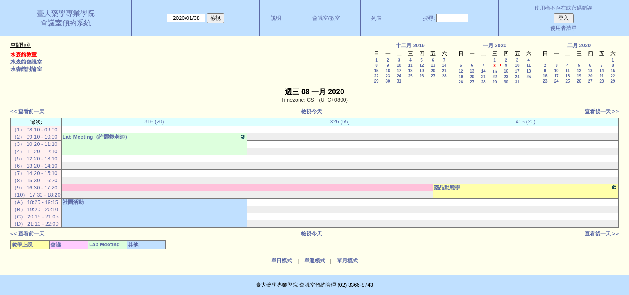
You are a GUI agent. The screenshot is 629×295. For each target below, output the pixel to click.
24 (399, 76)
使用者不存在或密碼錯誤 (563, 8)
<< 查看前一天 (27, 111)
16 (387, 71)
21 (444, 71)
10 (399, 65)
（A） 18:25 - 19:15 (35, 202)
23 (387, 76)
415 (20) (525, 121)
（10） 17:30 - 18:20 (36, 195)
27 (432, 76)
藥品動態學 (525, 187)
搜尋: (429, 18)
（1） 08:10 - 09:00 (34, 130)
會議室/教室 (326, 18)
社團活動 (73, 202)
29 (376, 81)
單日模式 (281, 261)
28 (444, 76)
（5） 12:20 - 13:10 (34, 159)
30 (387, 81)
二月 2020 (579, 45)
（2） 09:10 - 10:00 (34, 137)
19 (421, 71)
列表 (376, 18)
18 (410, 71)
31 (399, 81)
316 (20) (154, 121)
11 (410, 65)
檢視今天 (311, 111)
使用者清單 (563, 28)
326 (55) (339, 121)
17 (399, 71)
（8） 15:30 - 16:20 (34, 180)
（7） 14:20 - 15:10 (34, 173)
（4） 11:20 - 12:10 (34, 151)
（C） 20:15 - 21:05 (35, 217)
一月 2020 (495, 45)
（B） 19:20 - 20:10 (35, 209)
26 (421, 76)
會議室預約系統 (65, 23)
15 (376, 71)
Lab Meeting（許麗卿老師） (154, 136)
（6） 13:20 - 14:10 (34, 166)
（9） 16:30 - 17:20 (34, 188)
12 (421, 65)
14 (444, 65)
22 (376, 76)
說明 (276, 18)
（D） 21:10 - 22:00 (35, 224)
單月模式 (347, 261)
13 (432, 65)
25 (410, 76)
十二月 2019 (410, 45)
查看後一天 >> (602, 111)
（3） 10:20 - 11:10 (34, 144)
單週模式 (314, 261)
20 (432, 71)
